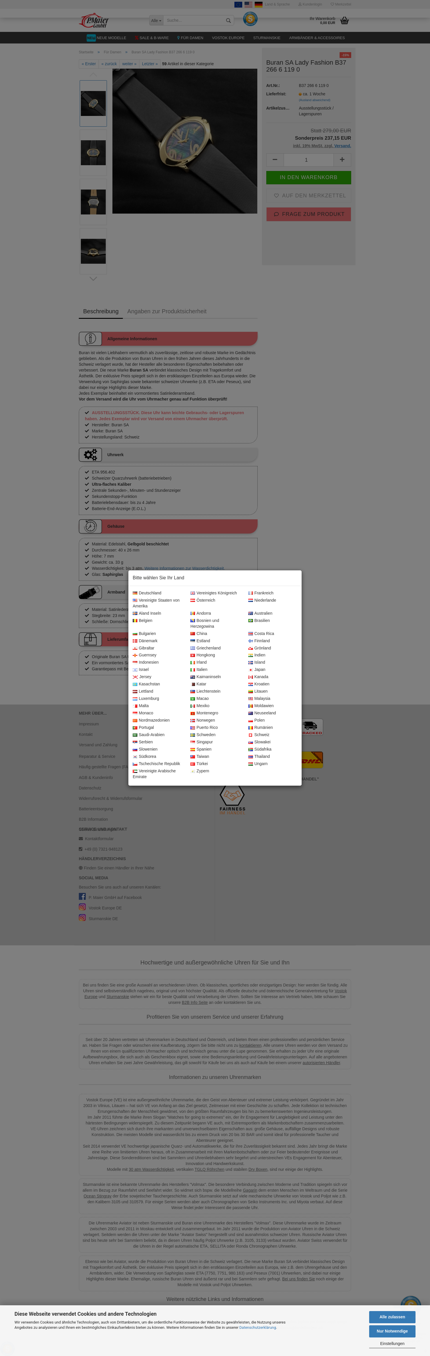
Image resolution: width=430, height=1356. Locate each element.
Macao (199, 699)
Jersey (142, 677)
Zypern (199, 771)
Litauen (258, 691)
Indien (256, 655)
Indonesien (146, 662)
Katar (198, 684)
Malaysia (259, 699)
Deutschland (147, 593)
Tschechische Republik (156, 764)
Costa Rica (261, 634)
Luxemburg (146, 699)
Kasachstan (146, 684)
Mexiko (199, 706)
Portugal (143, 728)
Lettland (143, 691)
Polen (256, 720)
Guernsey (144, 655)
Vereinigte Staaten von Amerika (156, 603)
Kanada (258, 677)
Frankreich (261, 593)
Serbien (143, 742)
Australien (260, 613)
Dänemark (145, 641)
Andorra (200, 613)
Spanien (200, 749)
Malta (141, 706)
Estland (200, 641)
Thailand (259, 757)
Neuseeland (262, 713)
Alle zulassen (392, 1317)
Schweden (202, 735)
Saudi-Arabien (149, 735)
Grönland (259, 648)
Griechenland (205, 648)
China (198, 634)
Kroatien (258, 684)
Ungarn (258, 764)
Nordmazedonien (151, 720)
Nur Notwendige (392, 1331)
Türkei (199, 764)
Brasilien (259, 621)
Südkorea (144, 757)
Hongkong (202, 655)
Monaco (143, 713)
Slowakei (259, 742)
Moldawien (261, 706)
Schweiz (258, 735)
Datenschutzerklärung (257, 1327)
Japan (256, 670)
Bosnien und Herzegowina (204, 623)
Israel (141, 670)
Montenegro (204, 713)
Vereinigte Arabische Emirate (154, 774)
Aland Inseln (147, 613)
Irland (198, 662)
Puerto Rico (204, 728)
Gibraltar (143, 648)
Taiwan (199, 757)
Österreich (202, 600)
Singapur (201, 742)
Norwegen (202, 720)
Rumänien (260, 728)
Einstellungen (392, 1343)
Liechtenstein (205, 691)
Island (256, 662)
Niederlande (262, 600)
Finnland (259, 641)
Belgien (142, 621)
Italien (198, 670)
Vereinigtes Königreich (213, 593)
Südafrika (260, 749)
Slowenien (145, 749)
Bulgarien (144, 634)
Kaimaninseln (205, 677)
